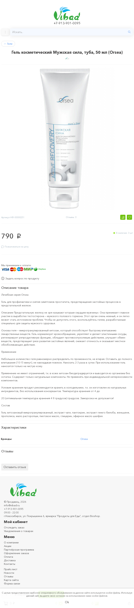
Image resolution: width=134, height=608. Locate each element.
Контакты (9, 563)
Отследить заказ (14, 526)
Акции (7, 545)
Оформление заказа (16, 552)
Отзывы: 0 (71, 217)
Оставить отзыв (15, 466)
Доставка (10, 559)
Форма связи (12, 582)
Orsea (84, 438)
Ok (67, 602)
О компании (11, 541)
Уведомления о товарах (18, 530)
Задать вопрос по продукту (20, 277)
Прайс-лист (10, 568)
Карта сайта (11, 579)
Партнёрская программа (19, 549)
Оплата (8, 556)
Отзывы (8, 575)
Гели (8, 43)
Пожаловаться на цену (15, 246)
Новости (9, 572)
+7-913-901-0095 (67, 23)
